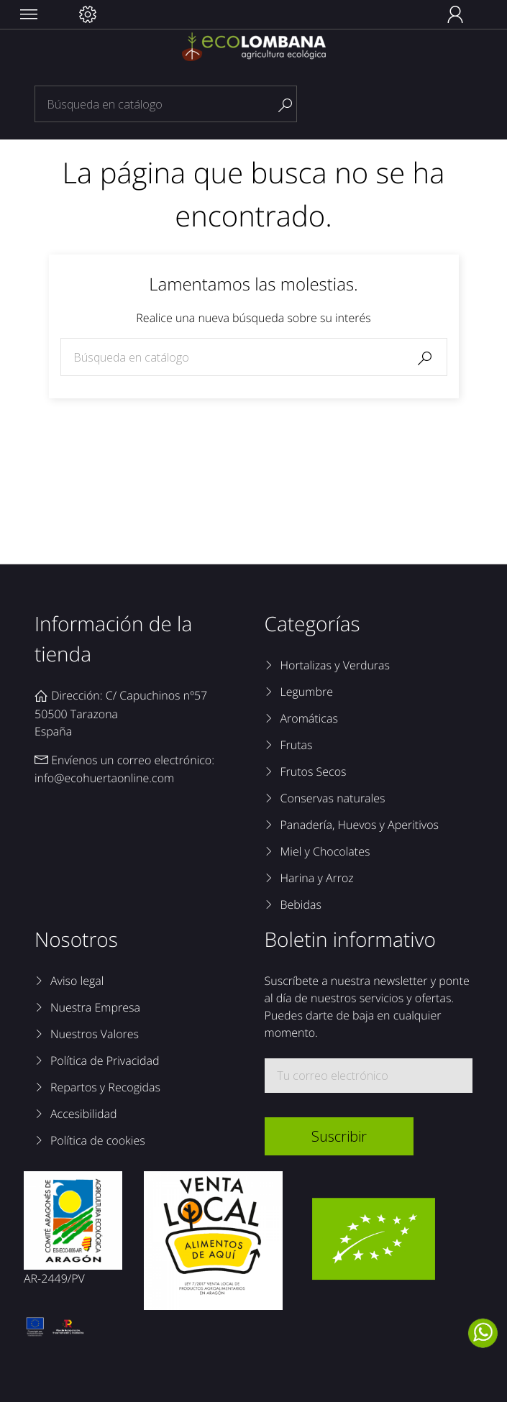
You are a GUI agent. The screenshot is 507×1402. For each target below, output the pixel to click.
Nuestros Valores (94, 1034)
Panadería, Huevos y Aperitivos (359, 825)
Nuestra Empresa (95, 1007)
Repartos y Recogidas (105, 1087)
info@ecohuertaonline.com (104, 778)
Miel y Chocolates (325, 851)
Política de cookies (97, 1140)
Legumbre (306, 692)
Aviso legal (77, 981)
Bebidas (300, 904)
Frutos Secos (313, 771)
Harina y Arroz (317, 878)
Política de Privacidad (104, 1060)
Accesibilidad (83, 1114)
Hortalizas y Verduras (335, 665)
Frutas (296, 745)
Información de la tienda (113, 639)
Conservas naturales (332, 798)
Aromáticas (309, 718)
